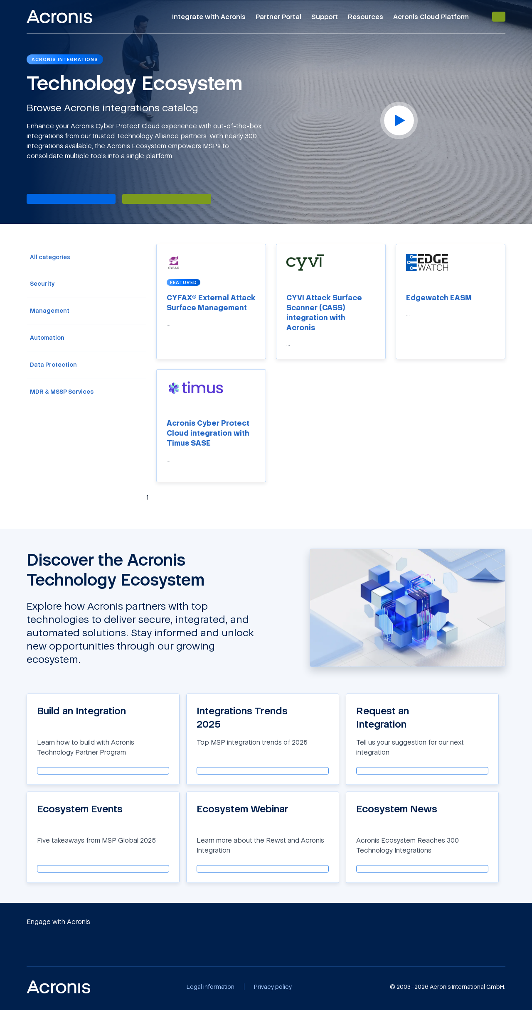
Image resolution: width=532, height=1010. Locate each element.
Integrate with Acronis (209, 16)
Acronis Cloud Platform (431, 16)
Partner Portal (278, 16)
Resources (365, 16)
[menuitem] (86, 257)
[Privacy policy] (273, 987)
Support (324, 16)
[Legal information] (210, 987)
